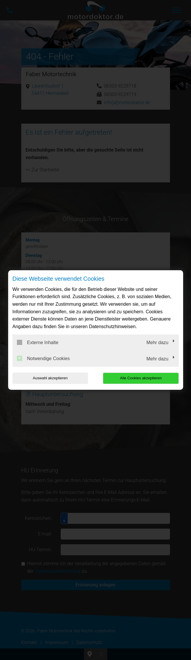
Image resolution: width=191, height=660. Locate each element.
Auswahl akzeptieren (49, 378)
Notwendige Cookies (43, 358)
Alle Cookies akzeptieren (141, 378)
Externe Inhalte (38, 342)
